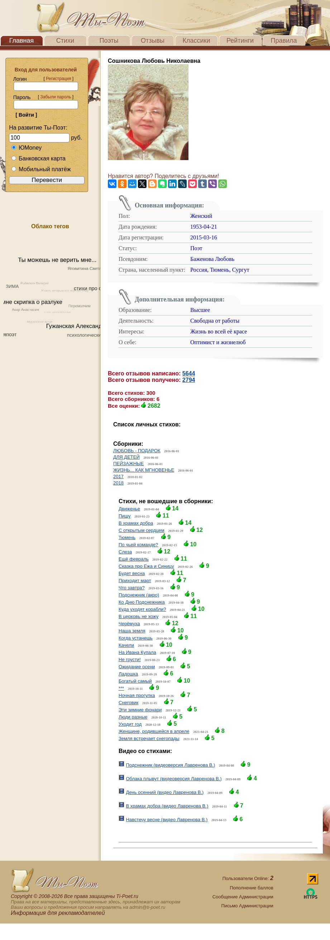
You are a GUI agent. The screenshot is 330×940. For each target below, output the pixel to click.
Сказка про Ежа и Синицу (146, 566)
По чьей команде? (138, 544)
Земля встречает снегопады (149, 738)
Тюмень (127, 537)
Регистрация (58, 78)
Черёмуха (129, 623)
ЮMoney (26, 148)
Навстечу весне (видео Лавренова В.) (166, 819)
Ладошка (128, 674)
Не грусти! (130, 659)
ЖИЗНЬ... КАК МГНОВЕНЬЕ (143, 470)
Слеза (125, 552)
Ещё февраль (134, 559)
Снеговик (128, 702)
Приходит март (135, 580)
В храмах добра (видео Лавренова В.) (167, 806)
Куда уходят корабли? (142, 609)
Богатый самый (135, 681)
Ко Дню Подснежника (142, 602)
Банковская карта (38, 158)
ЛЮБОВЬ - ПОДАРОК (137, 450)
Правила (284, 40)
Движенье (129, 508)
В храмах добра (136, 523)
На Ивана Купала (137, 652)
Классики (196, 40)
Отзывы (152, 40)
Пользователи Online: (248, 878)
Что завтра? (132, 587)
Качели (126, 645)
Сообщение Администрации (242, 896)
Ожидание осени (137, 666)
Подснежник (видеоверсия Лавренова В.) (170, 765)
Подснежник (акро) (139, 595)
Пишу (125, 516)
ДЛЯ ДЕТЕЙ (126, 457)
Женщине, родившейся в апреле (154, 731)
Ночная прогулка (137, 695)
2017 (118, 476)
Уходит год (130, 724)
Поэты (109, 40)
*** (121, 688)
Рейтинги (240, 40)
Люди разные (133, 717)
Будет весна (132, 573)
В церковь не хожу (138, 616)
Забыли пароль (55, 96)
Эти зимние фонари (140, 709)
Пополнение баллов (251, 887)
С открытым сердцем (141, 530)
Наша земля (132, 630)
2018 (118, 483)
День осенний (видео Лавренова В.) (165, 792)
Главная (21, 40)
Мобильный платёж (41, 169)
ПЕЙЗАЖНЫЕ (128, 463)
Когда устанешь (136, 638)
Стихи (65, 40)
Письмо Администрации (247, 905)
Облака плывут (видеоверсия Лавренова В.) (173, 778)
